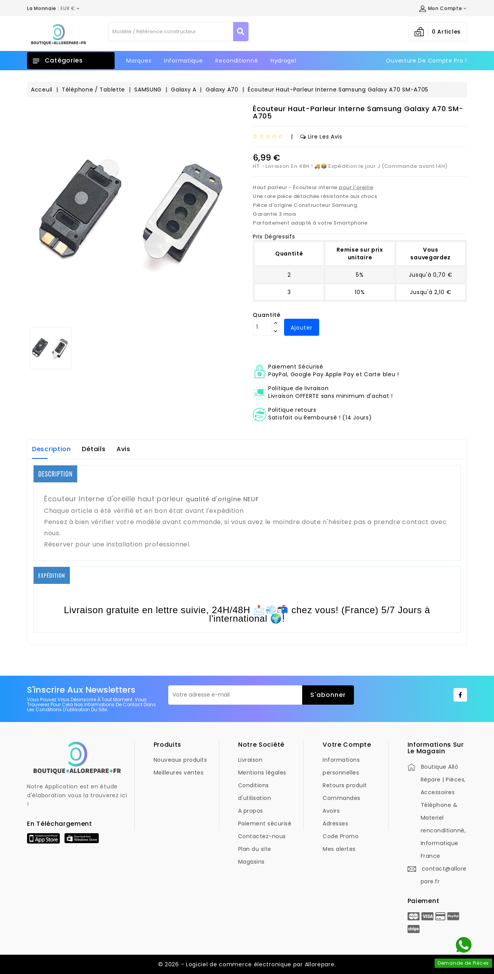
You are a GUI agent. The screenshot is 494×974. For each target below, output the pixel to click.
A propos (250, 811)
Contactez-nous (262, 836)
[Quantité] (262, 327)
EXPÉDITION (51, 575)
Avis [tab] (123, 449)
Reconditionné (236, 60)
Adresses (335, 823)
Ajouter (302, 327)
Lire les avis (321, 136)
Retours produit (345, 785)
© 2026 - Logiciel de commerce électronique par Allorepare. (247, 964)
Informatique (183, 60)
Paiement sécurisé (265, 823)
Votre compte (347, 744)
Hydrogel (283, 60)
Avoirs (331, 811)
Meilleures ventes (179, 772)
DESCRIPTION (55, 474)
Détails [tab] (93, 449)
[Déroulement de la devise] (53, 8)
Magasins (251, 862)
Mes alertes (339, 849)
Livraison (250, 760)
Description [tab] (51, 449)
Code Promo (341, 836)
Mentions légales (262, 772)
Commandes (341, 798)
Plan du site (254, 849)
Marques (138, 60)
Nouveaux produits (180, 760)
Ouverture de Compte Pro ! (426, 60)
